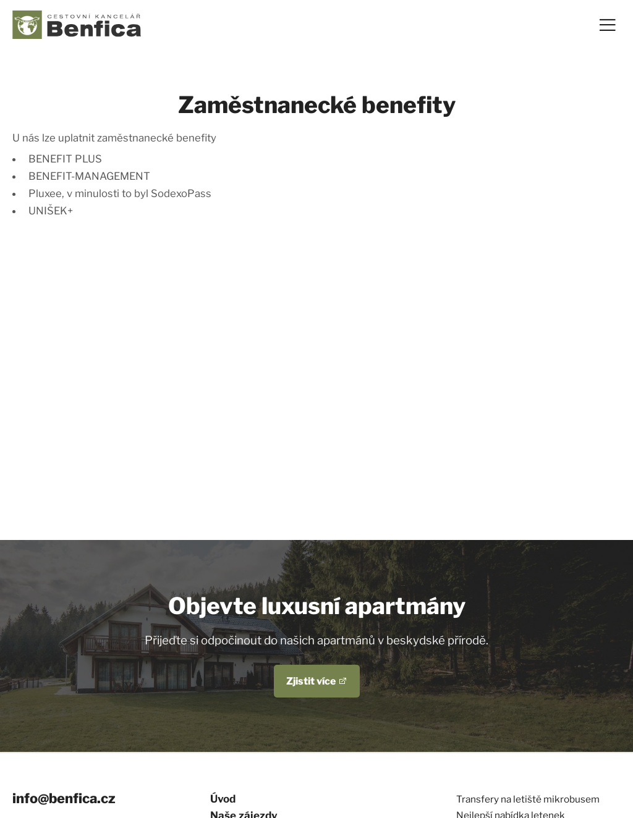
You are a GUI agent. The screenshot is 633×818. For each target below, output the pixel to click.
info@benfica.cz (64, 798)
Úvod (223, 799)
